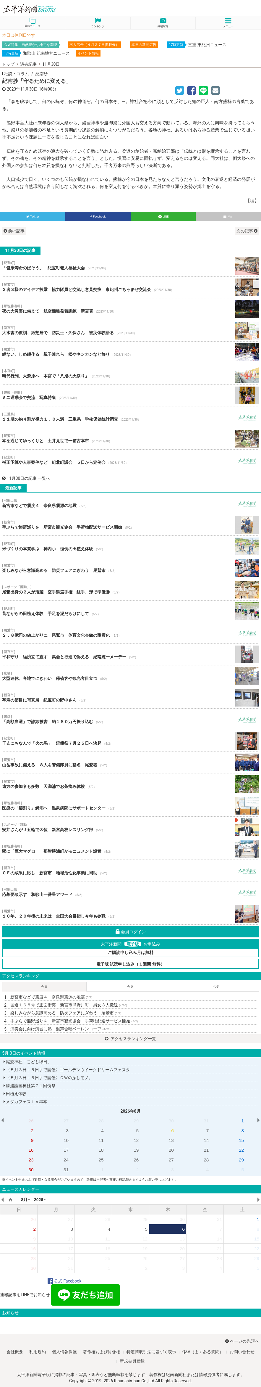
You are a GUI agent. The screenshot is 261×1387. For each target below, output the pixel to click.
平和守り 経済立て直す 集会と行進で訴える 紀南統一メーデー (130, 654)
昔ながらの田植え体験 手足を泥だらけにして (130, 611)
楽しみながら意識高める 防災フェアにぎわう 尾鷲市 (130, 568)
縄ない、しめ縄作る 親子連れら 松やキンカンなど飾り (130, 352)
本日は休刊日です (18, 35)
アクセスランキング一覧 (130, 1038)
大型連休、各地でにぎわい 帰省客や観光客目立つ (130, 676)
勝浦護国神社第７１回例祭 (30, 1085)
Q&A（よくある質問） (202, 1351)
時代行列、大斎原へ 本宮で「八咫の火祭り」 (130, 373)
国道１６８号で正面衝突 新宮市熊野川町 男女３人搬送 (68, 1005)
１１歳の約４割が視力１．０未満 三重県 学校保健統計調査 (130, 417)
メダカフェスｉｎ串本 (25, 1101)
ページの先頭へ (242, 1341)
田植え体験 (15, 1093)
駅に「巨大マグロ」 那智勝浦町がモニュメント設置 (130, 849)
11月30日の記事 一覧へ (26, 478)
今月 (216, 987)
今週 (130, 987)
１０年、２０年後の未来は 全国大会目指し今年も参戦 (130, 913)
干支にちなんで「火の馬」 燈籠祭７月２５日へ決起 (130, 741)
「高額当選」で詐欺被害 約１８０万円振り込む (130, 719)
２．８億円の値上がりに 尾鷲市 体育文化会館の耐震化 (130, 632)
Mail (228, 216)
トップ (8, 64)
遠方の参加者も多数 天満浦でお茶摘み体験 (130, 784)
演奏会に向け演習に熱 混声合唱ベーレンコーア (60, 1028)
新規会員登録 (132, 1361)
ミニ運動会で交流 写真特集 (130, 395)
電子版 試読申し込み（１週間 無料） (130, 964)
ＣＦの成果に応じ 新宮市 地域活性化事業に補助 (130, 870)
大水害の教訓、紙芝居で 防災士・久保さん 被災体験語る (130, 330)
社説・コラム (16, 73)
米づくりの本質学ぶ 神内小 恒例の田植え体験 (130, 546)
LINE (163, 216)
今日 (44, 987)
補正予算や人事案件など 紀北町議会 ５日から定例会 (130, 460)
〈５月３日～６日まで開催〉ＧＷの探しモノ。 (48, 1077)
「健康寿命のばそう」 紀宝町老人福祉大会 (130, 265)
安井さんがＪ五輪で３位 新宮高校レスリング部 (130, 827)
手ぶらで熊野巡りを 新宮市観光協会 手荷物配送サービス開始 (130, 524)
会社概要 (15, 1351)
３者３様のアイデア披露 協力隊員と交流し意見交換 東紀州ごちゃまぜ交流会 (130, 287)
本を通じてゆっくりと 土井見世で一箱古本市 (130, 438)
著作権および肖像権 (101, 1351)
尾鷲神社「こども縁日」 (27, 1061)
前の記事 (14, 231)
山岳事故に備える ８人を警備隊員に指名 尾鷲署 (130, 762)
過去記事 (28, 64)
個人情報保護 (64, 1351)
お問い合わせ (242, 1351)
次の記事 (246, 231)
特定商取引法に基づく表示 (151, 1351)
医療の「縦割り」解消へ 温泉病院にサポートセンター (130, 805)
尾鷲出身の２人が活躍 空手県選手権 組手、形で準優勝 (130, 589)
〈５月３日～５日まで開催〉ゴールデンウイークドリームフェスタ (67, 1069)
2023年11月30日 (22, 89)
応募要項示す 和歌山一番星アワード (130, 892)
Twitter (32, 216)
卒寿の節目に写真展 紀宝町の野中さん (130, 697)
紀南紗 (41, 73)
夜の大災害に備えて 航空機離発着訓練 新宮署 (130, 309)
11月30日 (51, 64)
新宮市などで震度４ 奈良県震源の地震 (130, 503)
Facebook (98, 216)
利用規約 (37, 1351)
